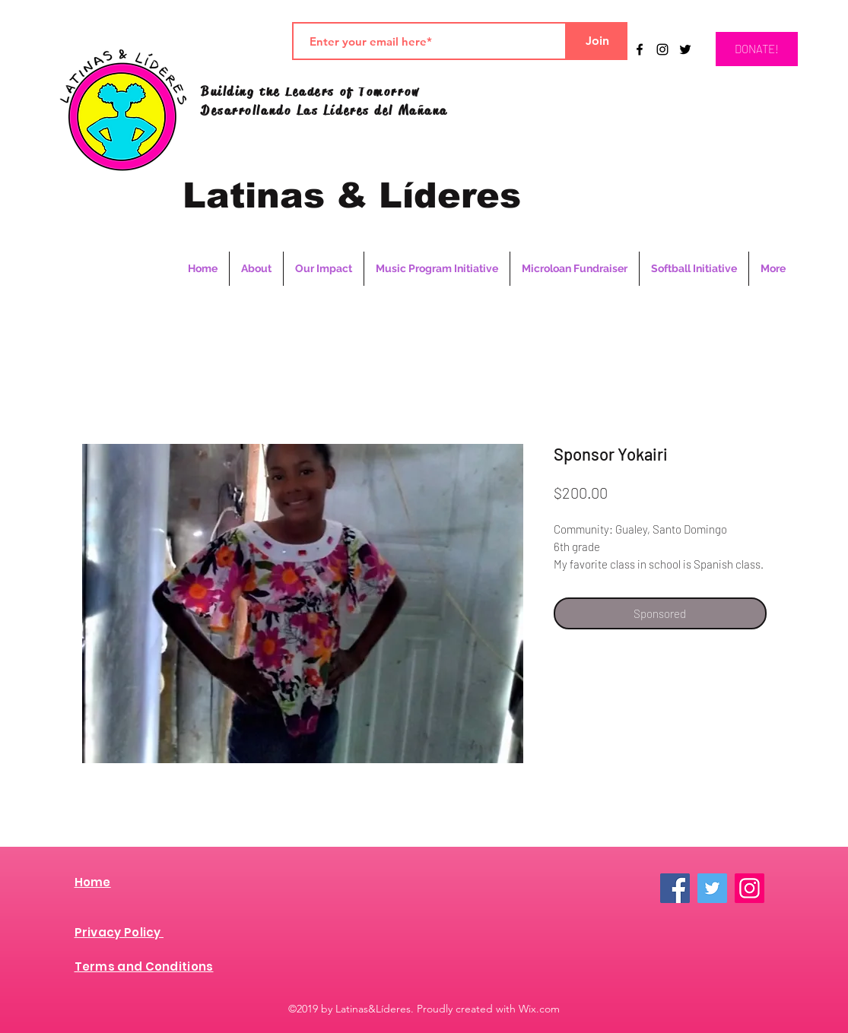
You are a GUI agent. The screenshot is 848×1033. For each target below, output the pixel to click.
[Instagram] (749, 888)
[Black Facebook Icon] (639, 49)
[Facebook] (675, 888)
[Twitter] (712, 888)
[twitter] (685, 49)
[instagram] (662, 49)
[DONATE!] (757, 49)
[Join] (597, 41)
